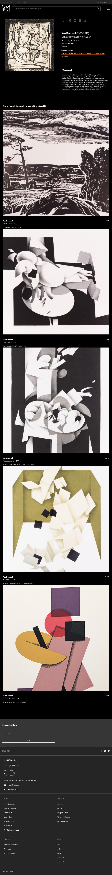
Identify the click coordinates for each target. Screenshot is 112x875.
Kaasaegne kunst (10, 808)
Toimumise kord (62, 821)
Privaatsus (60, 857)
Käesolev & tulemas (11, 844)
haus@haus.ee (105, 2)
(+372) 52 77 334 (21, 2)
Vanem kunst (8, 817)
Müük (59, 849)
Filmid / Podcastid (63, 817)
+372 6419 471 (14, 789)
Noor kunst (8, 812)
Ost (58, 844)
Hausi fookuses (9, 804)
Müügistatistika (62, 812)
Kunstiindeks (61, 862)
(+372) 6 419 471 (10, 2)
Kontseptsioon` (9, 853)
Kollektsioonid (9, 821)
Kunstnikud (8, 825)
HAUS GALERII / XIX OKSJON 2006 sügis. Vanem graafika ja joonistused (83, 53)
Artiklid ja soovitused (11, 830)
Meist (59, 853)
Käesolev (60, 804)
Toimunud (60, 808)
